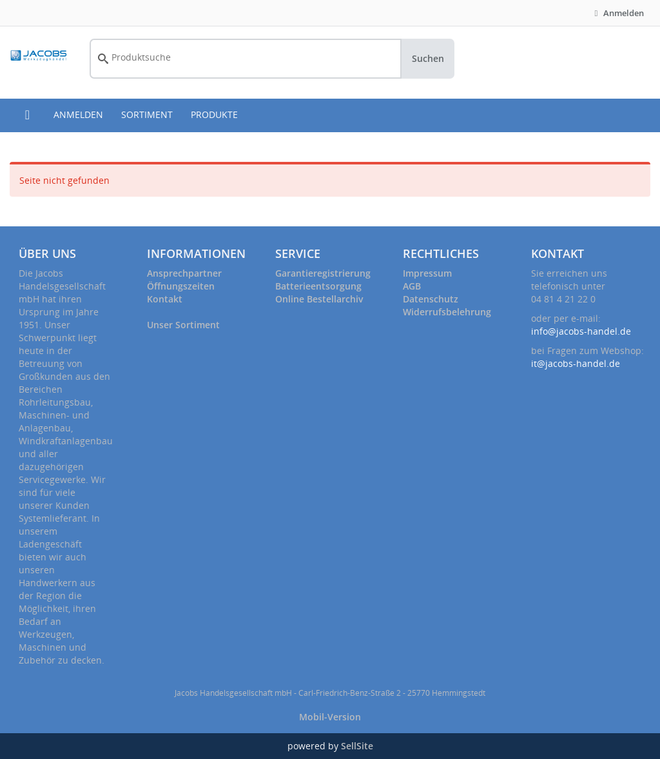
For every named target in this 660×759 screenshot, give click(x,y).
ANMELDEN (78, 114)
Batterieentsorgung (318, 286)
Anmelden (617, 13)
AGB (412, 286)
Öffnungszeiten (181, 286)
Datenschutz (430, 299)
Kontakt (164, 299)
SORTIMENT (147, 114)
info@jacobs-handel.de (581, 331)
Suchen (428, 58)
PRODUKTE (214, 114)
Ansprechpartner (184, 273)
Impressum (427, 273)
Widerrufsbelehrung (447, 312)
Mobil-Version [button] (330, 717)
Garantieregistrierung (323, 273)
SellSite (357, 746)
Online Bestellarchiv (319, 299)
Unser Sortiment (183, 325)
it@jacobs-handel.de (575, 363)
